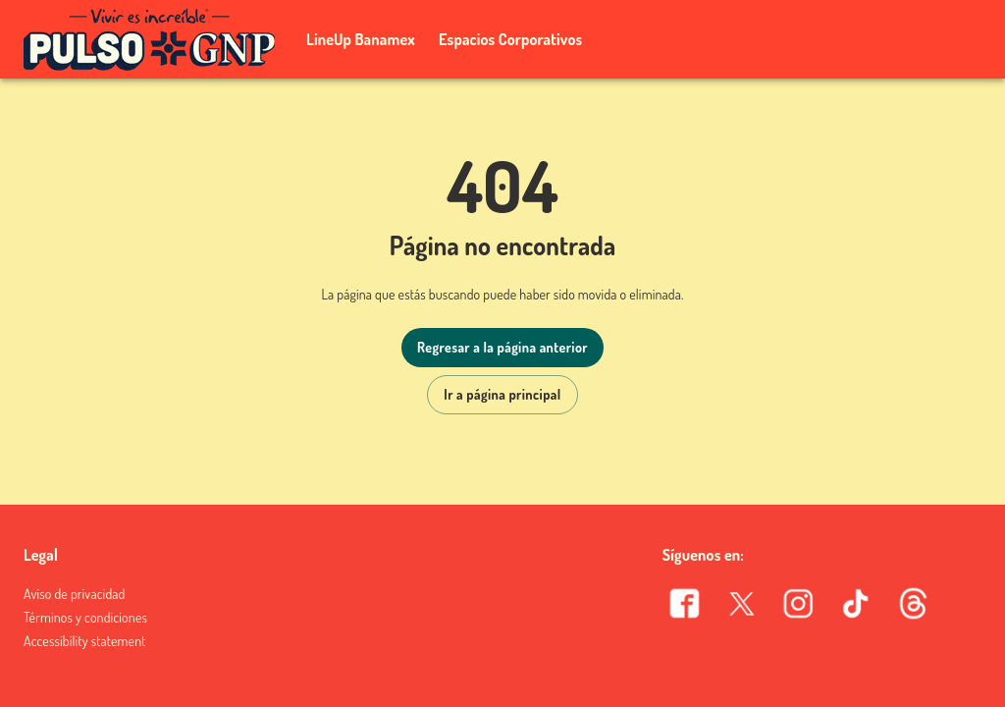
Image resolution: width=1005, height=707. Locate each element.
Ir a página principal (502, 394)
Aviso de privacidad (75, 593)
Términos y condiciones (85, 617)
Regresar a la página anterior (502, 347)
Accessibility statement (84, 640)
